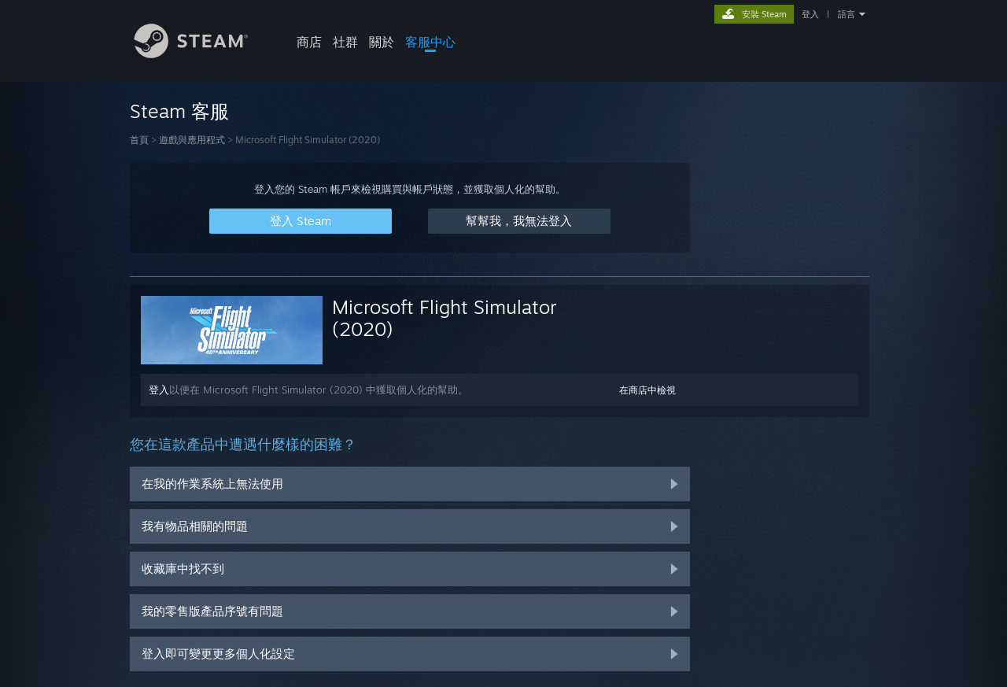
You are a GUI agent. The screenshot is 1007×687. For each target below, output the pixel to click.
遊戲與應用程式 (192, 140)
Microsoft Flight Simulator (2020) (444, 318)
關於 (381, 42)
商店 (309, 42)
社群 (345, 42)
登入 (810, 14)
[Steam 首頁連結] (203, 54)
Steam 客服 (179, 111)
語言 (846, 14)
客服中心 (430, 42)
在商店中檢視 (647, 390)
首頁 (139, 140)
